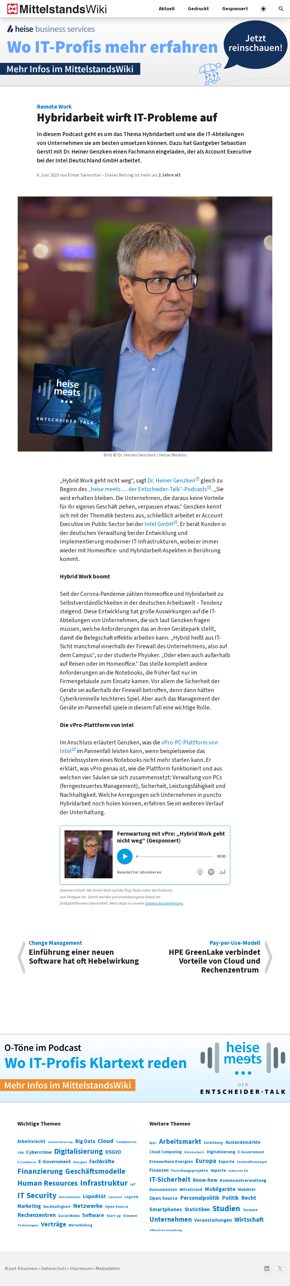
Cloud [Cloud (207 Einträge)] (105, 1141)
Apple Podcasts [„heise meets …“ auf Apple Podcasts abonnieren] (200, 875)
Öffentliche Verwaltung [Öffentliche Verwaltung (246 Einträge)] (165, 1230)
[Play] (125, 856)
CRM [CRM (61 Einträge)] (20, 1153)
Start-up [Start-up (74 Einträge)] (114, 1215)
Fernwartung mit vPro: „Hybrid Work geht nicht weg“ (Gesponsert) (171, 837)
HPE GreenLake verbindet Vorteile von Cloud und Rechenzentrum (205, 957)
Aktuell (167, 8)
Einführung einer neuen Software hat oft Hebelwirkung (84, 953)
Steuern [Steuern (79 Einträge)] (130, 1215)
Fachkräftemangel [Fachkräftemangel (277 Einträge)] (252, 1161)
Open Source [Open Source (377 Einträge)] (163, 1198)
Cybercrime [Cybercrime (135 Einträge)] (39, 1152)
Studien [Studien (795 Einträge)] (226, 1208)
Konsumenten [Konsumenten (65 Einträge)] (70, 1197)
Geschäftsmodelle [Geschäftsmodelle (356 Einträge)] (95, 1171)
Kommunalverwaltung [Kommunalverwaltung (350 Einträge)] (243, 1180)
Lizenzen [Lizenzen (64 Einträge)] (115, 1197)
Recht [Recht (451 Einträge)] (248, 1198)
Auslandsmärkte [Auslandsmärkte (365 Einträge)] (243, 1142)
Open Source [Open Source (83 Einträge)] (116, 1206)
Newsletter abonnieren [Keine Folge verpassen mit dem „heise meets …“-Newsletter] (139, 872)
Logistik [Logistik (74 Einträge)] (131, 1197)
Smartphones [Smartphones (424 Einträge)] (165, 1209)
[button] (281, 9)
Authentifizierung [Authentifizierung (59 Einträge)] (60, 1142)
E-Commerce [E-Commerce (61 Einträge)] (26, 1162)
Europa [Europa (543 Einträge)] (205, 1160)
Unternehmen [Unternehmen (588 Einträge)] (170, 1219)
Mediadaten (108, 1268)
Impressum (81, 1268)
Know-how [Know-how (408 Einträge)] (205, 1180)
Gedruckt (198, 8)
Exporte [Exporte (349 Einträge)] (226, 1162)
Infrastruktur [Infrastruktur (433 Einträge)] (104, 1183)
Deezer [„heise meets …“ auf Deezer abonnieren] (222, 875)
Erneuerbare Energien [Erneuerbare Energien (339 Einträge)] (171, 1162)
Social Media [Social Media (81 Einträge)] (69, 1215)
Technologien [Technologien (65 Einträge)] (27, 1225)
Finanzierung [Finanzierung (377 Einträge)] (40, 1171)
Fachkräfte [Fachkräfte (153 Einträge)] (102, 1161)
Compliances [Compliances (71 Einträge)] (126, 1141)
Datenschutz (54, 1268)
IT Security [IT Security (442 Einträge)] (36, 1195)
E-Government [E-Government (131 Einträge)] (54, 1161)
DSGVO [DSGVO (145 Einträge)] (113, 1152)
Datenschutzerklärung (164, 903)
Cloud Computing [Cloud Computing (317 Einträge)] (165, 1152)
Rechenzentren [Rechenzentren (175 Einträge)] (36, 1215)
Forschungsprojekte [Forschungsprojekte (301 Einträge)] (189, 1170)
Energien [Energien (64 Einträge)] (80, 1162)
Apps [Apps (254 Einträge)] (153, 1142)
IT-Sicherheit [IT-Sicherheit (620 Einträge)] (169, 1180)
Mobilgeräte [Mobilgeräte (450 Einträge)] (220, 1189)
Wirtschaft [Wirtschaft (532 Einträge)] (249, 1219)
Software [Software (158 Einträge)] (93, 1215)
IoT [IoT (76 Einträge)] (133, 1184)
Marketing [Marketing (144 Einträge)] (29, 1206)
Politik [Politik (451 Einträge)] (230, 1198)
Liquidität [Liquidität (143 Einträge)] (94, 1196)
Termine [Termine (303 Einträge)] (250, 1210)
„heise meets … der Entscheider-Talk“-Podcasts (147, 489)
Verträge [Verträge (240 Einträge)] (53, 1224)
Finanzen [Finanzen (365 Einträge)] (159, 1170)
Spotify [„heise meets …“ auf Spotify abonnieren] (211, 875)
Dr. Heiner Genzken (171, 480)
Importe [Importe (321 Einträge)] (218, 1170)
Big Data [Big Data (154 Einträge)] (85, 1141)
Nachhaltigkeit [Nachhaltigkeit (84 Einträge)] (57, 1207)
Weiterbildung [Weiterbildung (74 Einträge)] (80, 1225)
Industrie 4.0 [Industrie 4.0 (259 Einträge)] (238, 1170)
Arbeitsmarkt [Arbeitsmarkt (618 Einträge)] (180, 1142)
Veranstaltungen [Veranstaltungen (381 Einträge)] (213, 1220)
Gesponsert (235, 8)
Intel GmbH (158, 524)
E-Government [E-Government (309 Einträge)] (251, 1152)
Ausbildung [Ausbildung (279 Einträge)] (213, 1142)
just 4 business (23, 1268)
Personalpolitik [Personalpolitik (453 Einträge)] (199, 1198)
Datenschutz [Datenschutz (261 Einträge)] (194, 1152)
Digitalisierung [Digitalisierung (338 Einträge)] (78, 1151)
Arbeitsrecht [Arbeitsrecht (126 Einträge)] (31, 1141)
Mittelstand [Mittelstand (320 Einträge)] (191, 1190)
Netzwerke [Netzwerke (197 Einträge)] (88, 1206)
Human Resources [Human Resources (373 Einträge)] (47, 1183)
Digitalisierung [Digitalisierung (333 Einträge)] (221, 1152)
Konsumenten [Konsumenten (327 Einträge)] (163, 1190)
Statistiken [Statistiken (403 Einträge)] (197, 1209)
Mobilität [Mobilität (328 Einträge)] (247, 1190)
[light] (263, 9)
